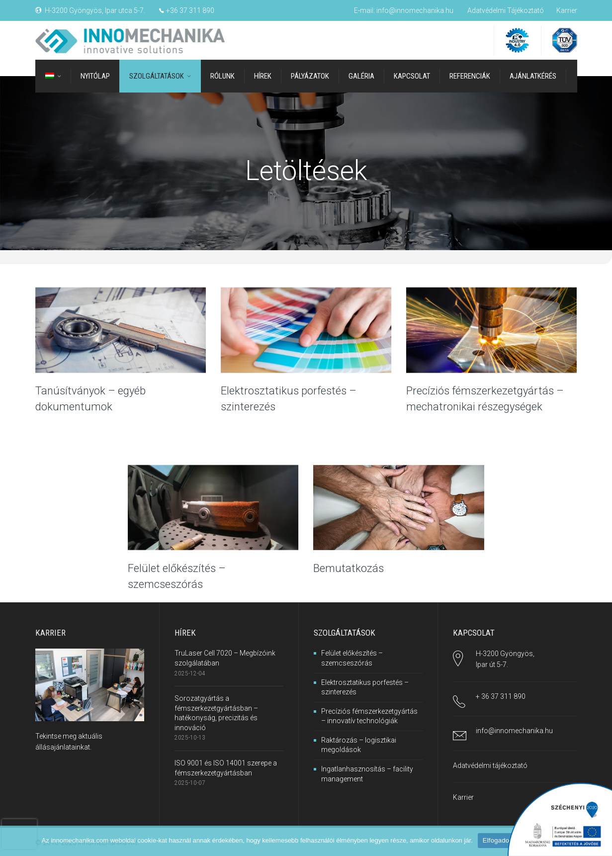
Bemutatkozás (348, 568)
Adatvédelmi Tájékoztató (505, 10)
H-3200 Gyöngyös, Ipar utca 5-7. (95, 10)
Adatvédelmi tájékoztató (490, 765)
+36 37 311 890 (190, 10)
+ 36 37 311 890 (500, 696)
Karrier (566, 10)
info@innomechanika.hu (414, 10)
